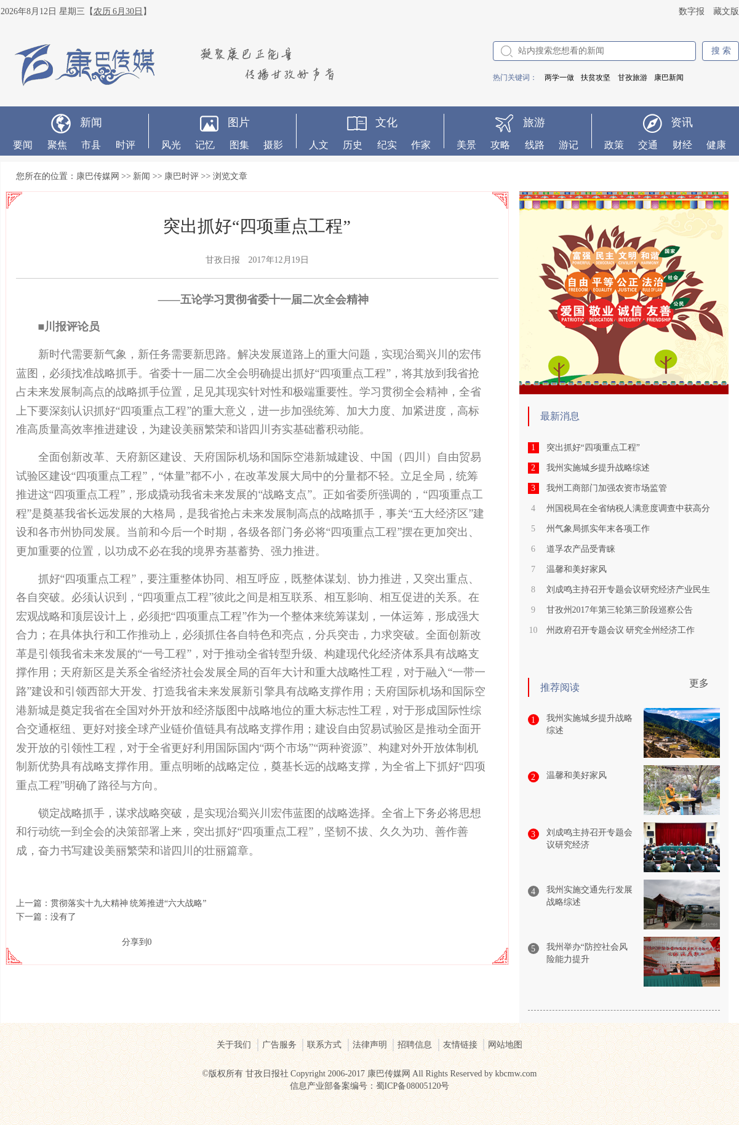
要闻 (23, 145)
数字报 (692, 11)
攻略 (500, 145)
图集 (239, 145)
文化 (386, 122)
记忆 (205, 145)
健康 (716, 145)
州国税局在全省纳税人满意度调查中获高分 (628, 508)
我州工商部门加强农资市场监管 (606, 488)
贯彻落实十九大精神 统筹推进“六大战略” (128, 903)
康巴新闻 (669, 77)
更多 (699, 683)
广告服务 (279, 1044)
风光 (171, 145)
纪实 (387, 145)
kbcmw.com (516, 1073)
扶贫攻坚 (595, 77)
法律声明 (370, 1044)
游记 (568, 145)
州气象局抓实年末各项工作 (598, 528)
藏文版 (726, 11)
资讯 (682, 122)
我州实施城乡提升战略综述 (598, 467)
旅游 (534, 122)
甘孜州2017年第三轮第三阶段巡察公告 (619, 609)
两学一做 (559, 77)
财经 (682, 145)
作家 (421, 145)
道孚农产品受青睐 (580, 549)
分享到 (135, 942)
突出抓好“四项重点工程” (593, 447)
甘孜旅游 (632, 77)
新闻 (91, 122)
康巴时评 (181, 176)
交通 (648, 145)
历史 (352, 145)
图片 (239, 122)
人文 (319, 145)
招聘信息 (414, 1044)
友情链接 (460, 1044)
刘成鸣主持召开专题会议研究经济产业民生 (628, 589)
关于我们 (234, 1044)
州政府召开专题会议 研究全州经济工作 (620, 630)
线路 (535, 145)
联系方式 (324, 1044)
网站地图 (505, 1044)
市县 (91, 145)
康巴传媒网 (97, 176)
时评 (125, 145)
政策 (614, 145)
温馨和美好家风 (576, 569)
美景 (466, 145)
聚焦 (57, 145)
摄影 (273, 145)
